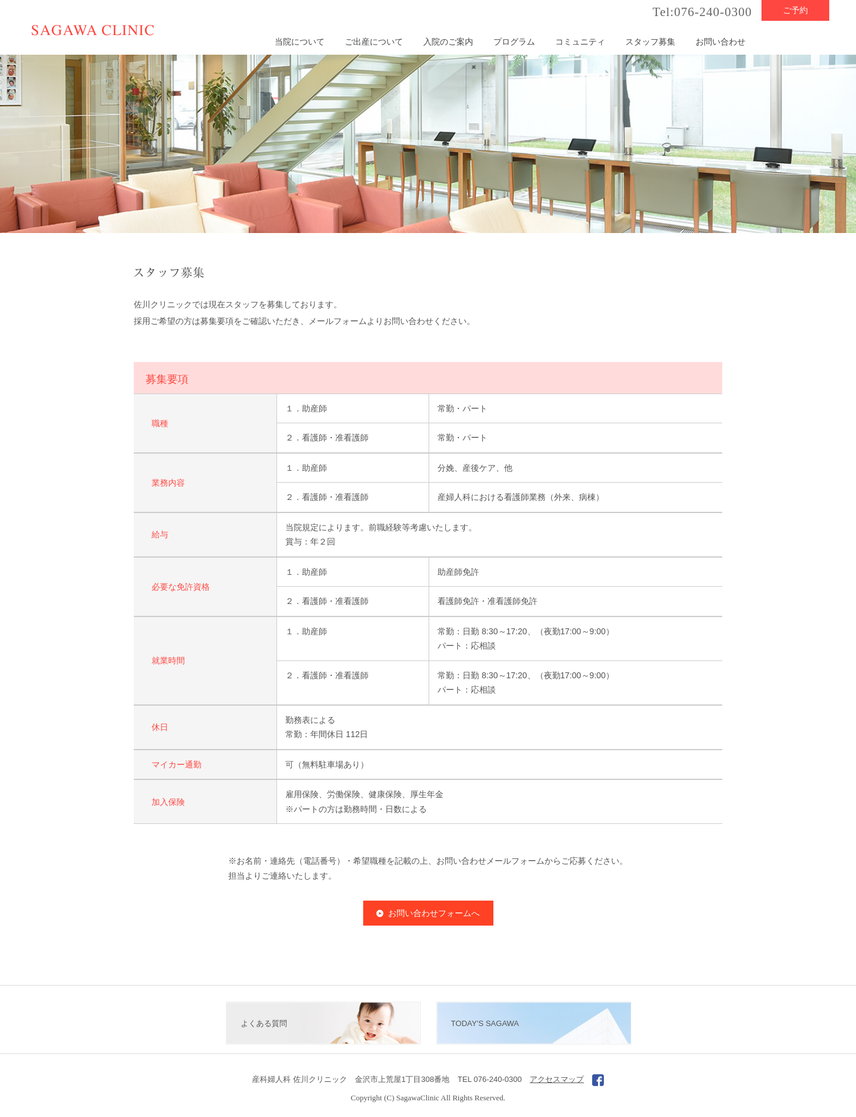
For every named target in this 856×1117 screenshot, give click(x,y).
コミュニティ (580, 41)
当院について (300, 41)
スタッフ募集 (650, 41)
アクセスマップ (557, 1079)
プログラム (514, 41)
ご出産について (374, 41)
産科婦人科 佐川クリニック (299, 1079)
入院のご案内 (448, 41)
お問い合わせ (720, 41)
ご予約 (795, 10)
